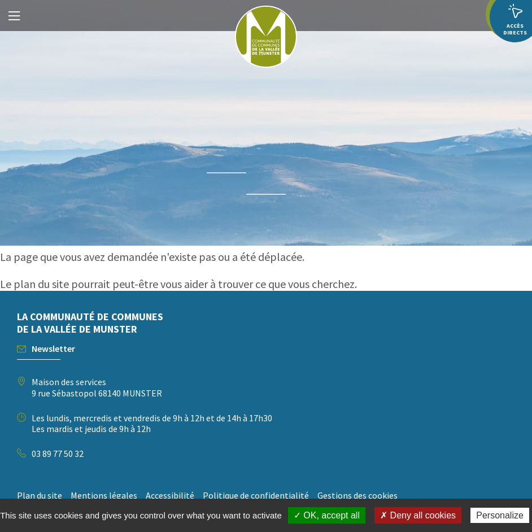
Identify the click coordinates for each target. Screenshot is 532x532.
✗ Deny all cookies (418, 515)
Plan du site (39, 495)
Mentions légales (104, 495)
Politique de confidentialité (256, 495)
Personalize (500, 515)
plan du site (41, 284)
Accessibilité (170, 495)
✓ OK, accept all (327, 515)
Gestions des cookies (357, 495)
